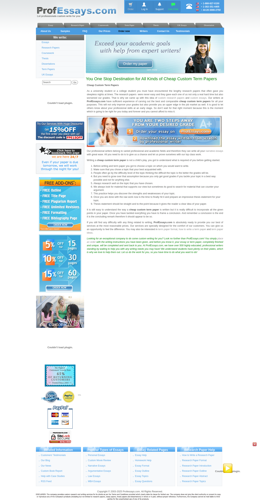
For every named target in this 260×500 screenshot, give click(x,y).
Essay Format (142, 465)
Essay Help (141, 455)
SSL (79, 395)
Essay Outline (142, 471)
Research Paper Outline (194, 471)
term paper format (167, 229)
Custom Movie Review (99, 460)
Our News (46, 465)
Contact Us (163, 31)
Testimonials (183, 31)
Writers (143, 31)
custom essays (198, 98)
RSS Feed (46, 481)
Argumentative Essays (99, 471)
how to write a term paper (193, 229)
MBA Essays (94, 481)
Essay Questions (143, 481)
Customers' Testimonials (53, 455)
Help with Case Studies (53, 476)
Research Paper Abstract (195, 476)
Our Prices (104, 31)
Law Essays (94, 476)
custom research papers (171, 98)
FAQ (85, 31)
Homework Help (143, 460)
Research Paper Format (194, 460)
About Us (46, 31)
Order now (124, 31)
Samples (65, 31)
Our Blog (45, 460)
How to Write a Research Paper (198, 455)
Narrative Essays (96, 465)
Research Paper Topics (194, 481)
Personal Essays (96, 455)
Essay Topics (141, 476)
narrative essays (214, 151)
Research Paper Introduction (196, 465)
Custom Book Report (51, 471)
